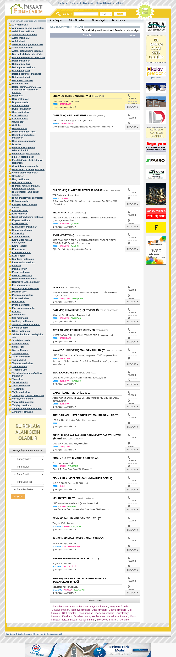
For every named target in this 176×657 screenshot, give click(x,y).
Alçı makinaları (20, 24)
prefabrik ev (156, 78)
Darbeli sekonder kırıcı (24, 131)
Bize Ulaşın (88, 3)
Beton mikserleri (21, 64)
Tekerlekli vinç (20, 369)
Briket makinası (20, 105)
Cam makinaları (20, 112)
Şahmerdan (18, 347)
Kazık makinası (20, 223)
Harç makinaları (20, 179)
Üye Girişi (118, 3)
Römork (16, 311)
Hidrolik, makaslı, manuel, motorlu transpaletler (26, 187)
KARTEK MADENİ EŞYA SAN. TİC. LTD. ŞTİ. (77, 558)
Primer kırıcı (18, 301)
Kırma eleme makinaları (24, 226)
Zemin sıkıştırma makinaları (27, 408)
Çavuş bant (18, 122)
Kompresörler (19, 246)
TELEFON (132, 96)
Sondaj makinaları (21, 340)
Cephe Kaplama (25, 634)
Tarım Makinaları (21, 356)
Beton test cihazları (22, 80)
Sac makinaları (20, 318)
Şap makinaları (20, 350)
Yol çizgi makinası (21, 405)
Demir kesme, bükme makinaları (23, 136)
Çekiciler (16, 125)
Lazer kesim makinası (23, 262)
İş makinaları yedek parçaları (27, 198)
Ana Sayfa (63, 3)
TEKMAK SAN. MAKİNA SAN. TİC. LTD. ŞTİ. (77, 518)
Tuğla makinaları (21, 392)
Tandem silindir (20, 353)
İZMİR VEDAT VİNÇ (63, 235)
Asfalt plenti (18, 41)
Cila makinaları (20, 115)
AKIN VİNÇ (59, 287)
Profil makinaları (21, 305)
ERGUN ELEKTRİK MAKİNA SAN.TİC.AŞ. (76, 458)
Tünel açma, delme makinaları (28, 395)
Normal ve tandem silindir (26, 282)
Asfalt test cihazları (22, 47)
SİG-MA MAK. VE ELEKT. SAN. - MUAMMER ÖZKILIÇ (83, 478)
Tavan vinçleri (19, 366)
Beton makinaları (21, 60)
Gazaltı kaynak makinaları (25, 166)
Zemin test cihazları (22, 411)
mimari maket (54, 634)
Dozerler (16, 144)
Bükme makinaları (21, 108)
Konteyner (11, 634)
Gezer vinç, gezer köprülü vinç (28, 169)
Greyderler (18, 176)
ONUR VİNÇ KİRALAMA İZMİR (70, 115)
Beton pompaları (21, 70)
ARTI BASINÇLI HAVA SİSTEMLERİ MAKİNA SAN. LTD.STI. (86, 415)
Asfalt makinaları (21, 38)
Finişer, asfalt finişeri (23, 157)
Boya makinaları (20, 102)
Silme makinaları (21, 331)
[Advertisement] (82, 65)
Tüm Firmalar (76, 20)
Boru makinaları (20, 99)
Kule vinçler (18, 255)
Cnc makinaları (20, 118)
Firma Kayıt (75, 3)
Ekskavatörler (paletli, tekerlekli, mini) (23, 149)
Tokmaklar (17, 379)
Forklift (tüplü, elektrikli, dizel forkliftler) (27, 161)
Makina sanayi (19, 269)
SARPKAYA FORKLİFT (65, 372)
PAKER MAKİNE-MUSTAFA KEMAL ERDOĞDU (79, 538)
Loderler (16, 265)
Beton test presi (20, 83)
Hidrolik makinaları (22, 182)
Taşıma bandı (19, 360)
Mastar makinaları (21, 272)
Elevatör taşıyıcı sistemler (26, 153)
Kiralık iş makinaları (22, 230)
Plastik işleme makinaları (25, 288)
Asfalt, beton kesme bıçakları (27, 51)
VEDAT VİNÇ (60, 212)
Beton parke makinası (23, 67)
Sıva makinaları (20, 327)
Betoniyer (17, 95)
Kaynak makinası (21, 220)
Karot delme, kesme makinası (27, 217)
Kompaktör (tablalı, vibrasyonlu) (22, 241)
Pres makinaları (20, 298)
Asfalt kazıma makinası (24, 34)
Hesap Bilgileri (103, 3)
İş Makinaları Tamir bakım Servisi (25, 193)
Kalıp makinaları (20, 201)
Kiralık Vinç (18, 233)
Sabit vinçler (18, 314)
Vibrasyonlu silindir (22, 398)
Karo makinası (20, 213)
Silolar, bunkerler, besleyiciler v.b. (28, 335)
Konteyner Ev (40, 634)
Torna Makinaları (21, 385)
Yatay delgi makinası (23, 402)
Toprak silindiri (20, 382)
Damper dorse (19, 128)
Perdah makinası (21, 285)
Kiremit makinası (21, 236)
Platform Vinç (19, 291)
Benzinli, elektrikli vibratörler (27, 54)
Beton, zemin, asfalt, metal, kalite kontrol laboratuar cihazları (26, 90)
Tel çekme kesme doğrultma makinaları (27, 374)
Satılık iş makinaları (22, 321)
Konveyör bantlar (21, 252)
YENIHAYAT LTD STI (64, 498)
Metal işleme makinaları (24, 278)
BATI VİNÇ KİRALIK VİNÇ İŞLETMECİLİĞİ (76, 310)
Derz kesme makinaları (24, 141)
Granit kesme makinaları (25, 172)
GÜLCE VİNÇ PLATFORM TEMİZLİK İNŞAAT (77, 190)
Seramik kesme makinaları (26, 324)
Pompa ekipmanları (22, 295)
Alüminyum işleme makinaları (28, 28)
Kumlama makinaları (23, 259)
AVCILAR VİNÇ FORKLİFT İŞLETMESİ (74, 330)
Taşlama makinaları (22, 363)
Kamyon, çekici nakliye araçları (24, 205)
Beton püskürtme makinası (26, 74)
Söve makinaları (20, 343)
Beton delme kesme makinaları (28, 57)
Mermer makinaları (22, 275)
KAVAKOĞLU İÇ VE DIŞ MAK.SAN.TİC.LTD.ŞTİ (79, 350)
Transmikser (18, 389)
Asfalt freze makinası (23, 31)
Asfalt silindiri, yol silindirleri (27, 44)
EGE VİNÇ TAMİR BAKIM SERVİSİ (72, 96)
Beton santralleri (21, 77)
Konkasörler (18, 249)
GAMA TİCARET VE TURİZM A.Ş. (71, 392)
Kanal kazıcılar (20, 210)
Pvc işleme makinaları (23, 308)
